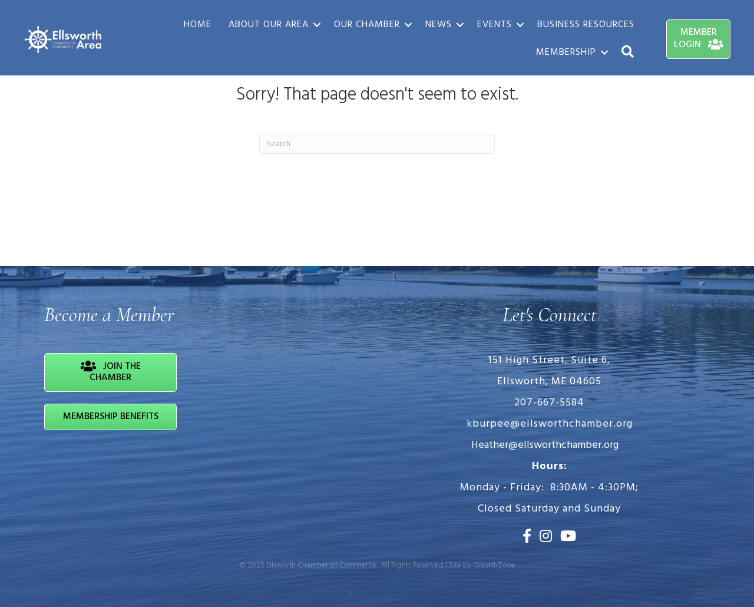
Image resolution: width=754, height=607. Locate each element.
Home (197, 24)
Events (494, 24)
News (438, 24)
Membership (566, 52)
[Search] (377, 144)
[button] (628, 52)
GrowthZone (494, 565)
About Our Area (269, 24)
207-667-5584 (549, 402)
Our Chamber (367, 24)
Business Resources (585, 24)
